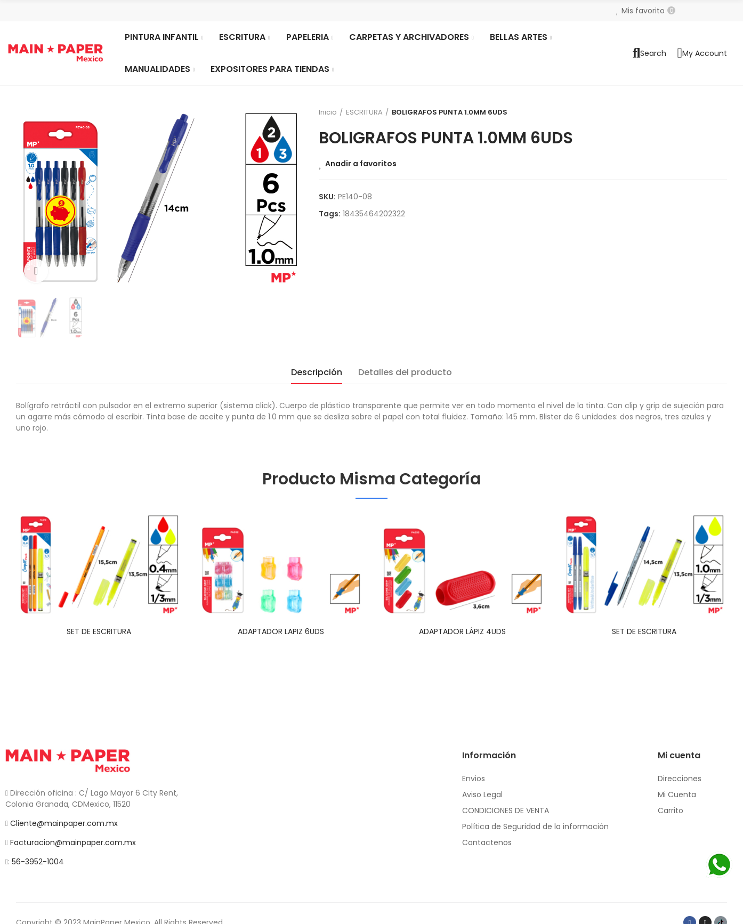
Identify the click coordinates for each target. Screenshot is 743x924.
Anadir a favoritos (361, 163)
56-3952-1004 (38, 861)
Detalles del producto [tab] (405, 372)
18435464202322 (374, 213)
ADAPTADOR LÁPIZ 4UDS (462, 631)
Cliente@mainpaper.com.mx (64, 823)
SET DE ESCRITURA (99, 631)
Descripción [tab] (316, 372)
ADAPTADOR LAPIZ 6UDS (281, 631)
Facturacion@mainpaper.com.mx (73, 842)
